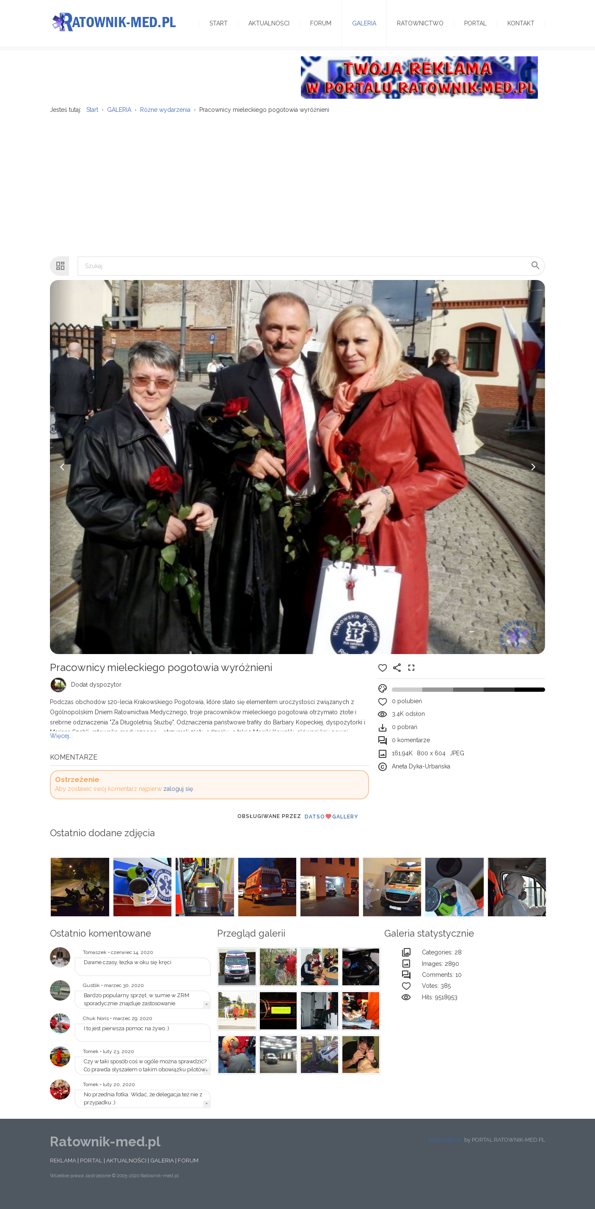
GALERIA (162, 1170)
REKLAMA (63, 1170)
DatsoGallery (331, 826)
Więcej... (61, 746)
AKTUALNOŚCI (126, 1170)
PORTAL (91, 1170)
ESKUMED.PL (446, 1150)
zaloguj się (178, 799)
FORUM (188, 1170)
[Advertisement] (297, 191)
